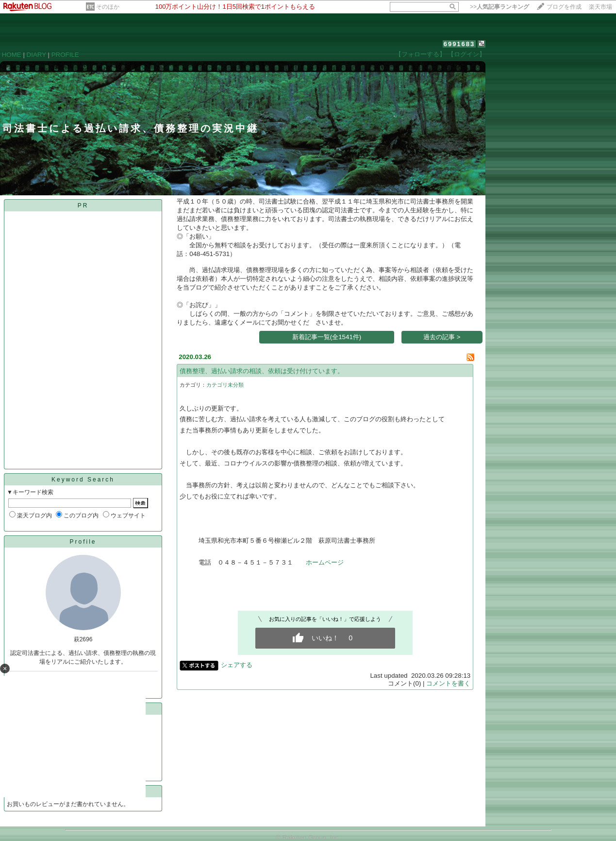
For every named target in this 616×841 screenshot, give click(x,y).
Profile (82, 541)
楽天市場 (600, 6)
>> (499, 6)
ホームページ (325, 562)
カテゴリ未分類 (225, 385)
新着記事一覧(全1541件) (327, 337)
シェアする (236, 665)
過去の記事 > (442, 337)
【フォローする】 (420, 54)
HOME (11, 54)
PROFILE (65, 54)
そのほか (107, 6)
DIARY (36, 54)
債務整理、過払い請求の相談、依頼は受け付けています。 (262, 371)
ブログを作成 (564, 6)
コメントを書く (448, 683)
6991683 (459, 44)
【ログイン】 (466, 54)
